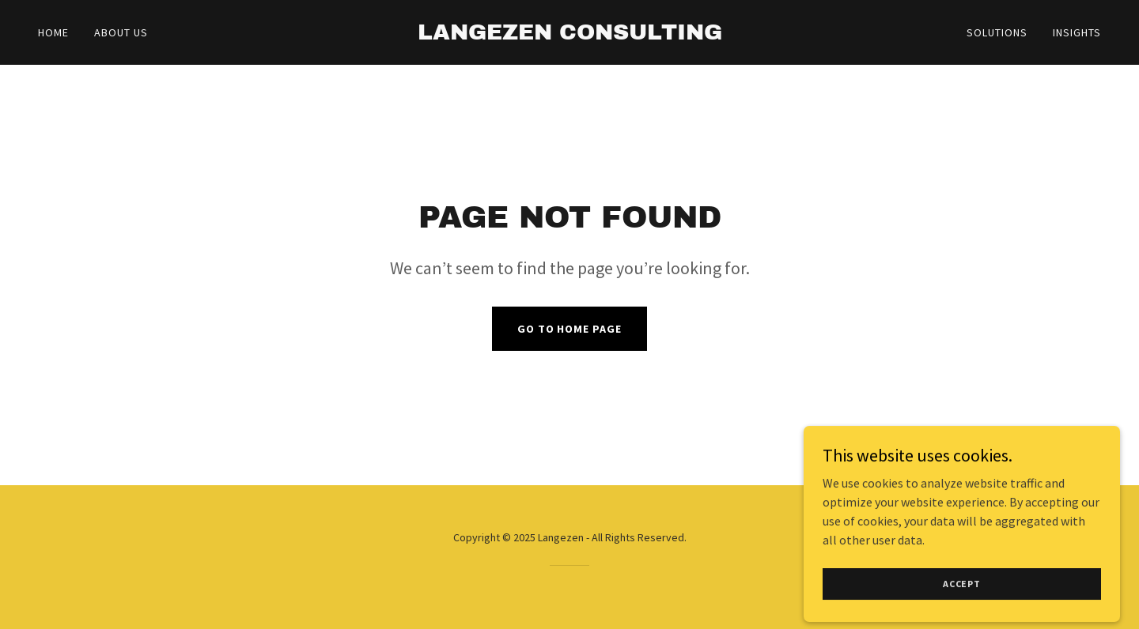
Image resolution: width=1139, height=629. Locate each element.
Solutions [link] (997, 32)
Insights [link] (1077, 32)
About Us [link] (121, 32)
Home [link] (53, 32)
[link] (569, 35)
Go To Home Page (569, 329)
